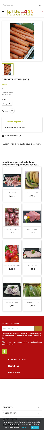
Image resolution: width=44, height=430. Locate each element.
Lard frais (12, 192)
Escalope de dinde (32, 266)
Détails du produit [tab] (15, 121)
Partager (12, 110)
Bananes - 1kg (32, 192)
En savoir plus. (25, 427)
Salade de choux (12, 302)
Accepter (35, 427)
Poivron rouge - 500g (12, 266)
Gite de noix (32, 229)
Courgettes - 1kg (32, 302)
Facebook (4, 351)
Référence (10, 127)
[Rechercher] (22, 5)
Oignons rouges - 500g (12, 229)
